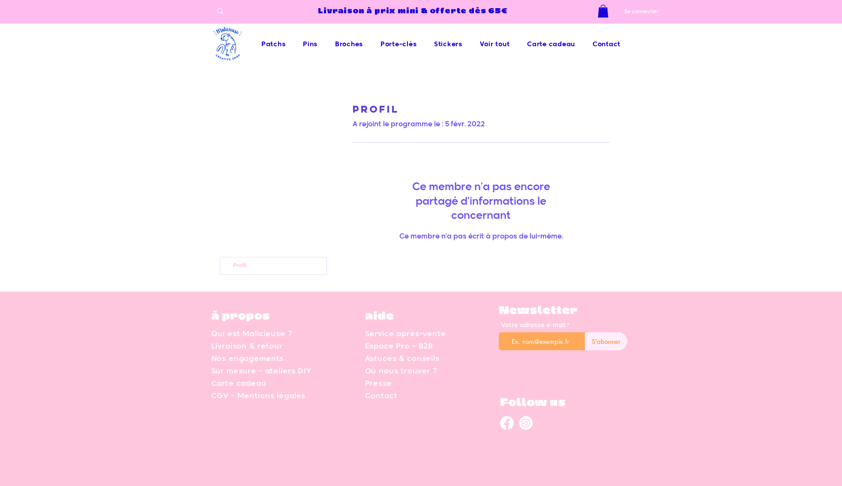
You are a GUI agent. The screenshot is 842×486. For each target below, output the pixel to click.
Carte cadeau (239, 384)
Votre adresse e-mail (533, 325)
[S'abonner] (606, 341)
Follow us (533, 403)
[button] (603, 11)
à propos (240, 316)
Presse (378, 384)
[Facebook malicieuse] (507, 423)
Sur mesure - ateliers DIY (261, 371)
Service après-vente (405, 334)
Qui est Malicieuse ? (251, 334)
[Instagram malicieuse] (526, 423)
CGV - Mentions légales (258, 396)
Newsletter (538, 311)
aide (379, 316)
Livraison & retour (247, 346)
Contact (381, 396)
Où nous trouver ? (401, 371)
